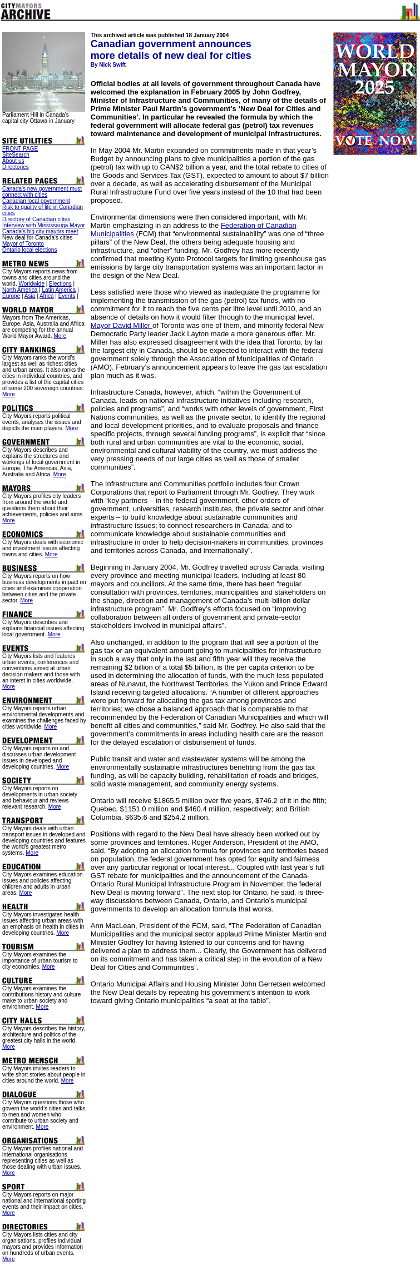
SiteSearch (15, 155)
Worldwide (31, 284)
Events (67, 296)
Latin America (59, 290)
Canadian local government (36, 201)
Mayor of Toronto (23, 244)
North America (19, 290)
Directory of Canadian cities (36, 219)
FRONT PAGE (20, 149)
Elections (60, 284)
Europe (11, 296)
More (59, 336)
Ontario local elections (29, 250)
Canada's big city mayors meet (40, 231)
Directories (15, 167)
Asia (29, 296)
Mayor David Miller (121, 325)
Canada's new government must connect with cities (42, 192)
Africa (46, 296)
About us (13, 161)
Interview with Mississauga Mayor (43, 225)
